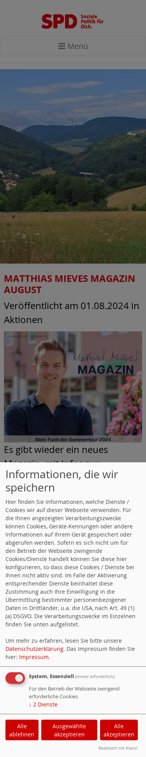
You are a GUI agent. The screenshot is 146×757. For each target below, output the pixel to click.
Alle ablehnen (21, 730)
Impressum (34, 657)
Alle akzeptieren (119, 730)
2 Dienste (43, 704)
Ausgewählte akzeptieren (69, 730)
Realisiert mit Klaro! (118, 748)
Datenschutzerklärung (34, 648)
